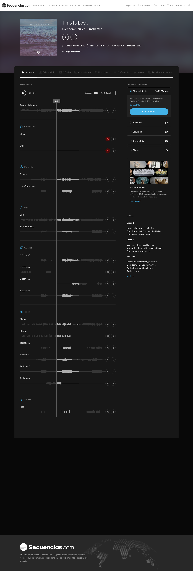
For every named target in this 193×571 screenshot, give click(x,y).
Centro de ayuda (176, 5)
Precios (72, 5)
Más (96, 5)
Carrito (159, 5)
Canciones (51, 5)
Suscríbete (149, 111)
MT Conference (85, 5)
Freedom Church (73, 29)
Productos (38, 5)
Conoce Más (135, 105)
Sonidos (63, 5)
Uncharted (95, 29)
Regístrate (130, 5)
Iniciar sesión (144, 5)
